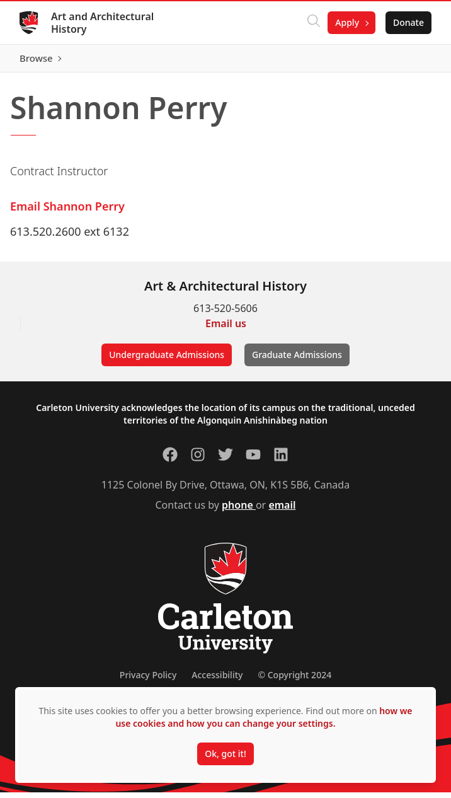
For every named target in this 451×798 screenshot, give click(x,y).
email (281, 511)
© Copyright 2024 (294, 680)
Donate (407, 22)
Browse (406, 61)
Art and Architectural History (103, 22)
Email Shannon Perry (67, 211)
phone (239, 511)
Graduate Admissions (297, 360)
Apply (346, 22)
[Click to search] (313, 22)
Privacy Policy (148, 680)
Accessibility (217, 680)
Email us (225, 329)
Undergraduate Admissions (166, 360)
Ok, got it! (225, 754)
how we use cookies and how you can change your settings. (263, 717)
